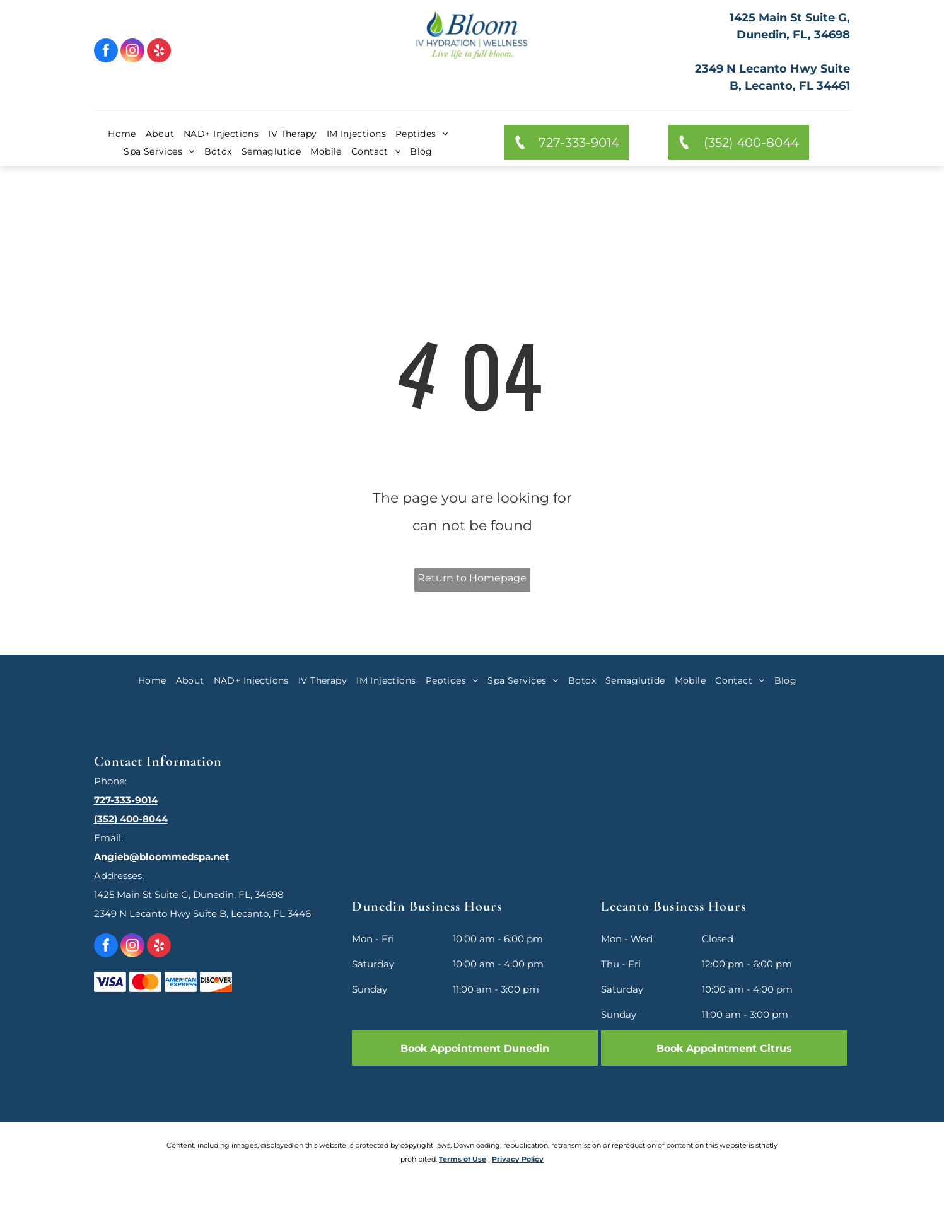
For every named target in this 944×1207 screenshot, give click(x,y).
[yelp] (159, 52)
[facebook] (106, 52)
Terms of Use (462, 1159)
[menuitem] (127, 134)
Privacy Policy (518, 1159)
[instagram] (132, 52)
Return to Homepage (472, 578)
